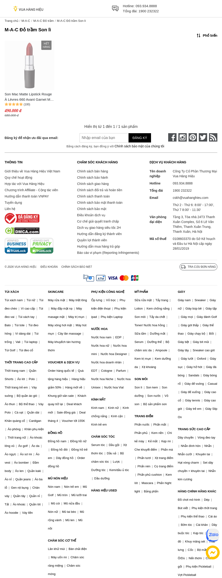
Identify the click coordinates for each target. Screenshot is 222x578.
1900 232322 (148, 11)
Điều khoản (49, 266)
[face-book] (172, 137)
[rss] (213, 137)
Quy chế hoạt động (18, 177)
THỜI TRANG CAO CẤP (21, 362)
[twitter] (203, 137)
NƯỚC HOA (99, 329)
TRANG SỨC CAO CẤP (194, 429)
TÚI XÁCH (12, 292)
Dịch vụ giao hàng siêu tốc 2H (99, 227)
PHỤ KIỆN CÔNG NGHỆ (107, 292)
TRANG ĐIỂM (144, 416)
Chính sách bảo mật (91, 209)
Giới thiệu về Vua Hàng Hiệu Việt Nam (32, 171)
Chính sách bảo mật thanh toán (99, 202)
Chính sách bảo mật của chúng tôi (139, 146)
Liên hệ (10, 209)
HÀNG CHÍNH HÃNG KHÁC (197, 491)
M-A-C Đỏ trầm (43, 21)
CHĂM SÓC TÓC (103, 436)
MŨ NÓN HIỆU (58, 478)
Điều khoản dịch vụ (91, 215)
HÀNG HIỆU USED (104, 490)
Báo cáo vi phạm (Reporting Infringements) (108, 253)
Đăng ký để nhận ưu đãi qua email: (31, 138)
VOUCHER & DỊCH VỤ (64, 362)
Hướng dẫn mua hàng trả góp (98, 246)
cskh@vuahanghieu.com (191, 198)
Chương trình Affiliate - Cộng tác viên (31, 190)
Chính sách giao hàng (93, 184)
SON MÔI (141, 379)
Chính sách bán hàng (92, 171)
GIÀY (181, 292)
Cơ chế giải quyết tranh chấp (98, 221)
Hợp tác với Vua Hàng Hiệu (24, 184)
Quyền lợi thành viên (92, 240)
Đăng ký (139, 138)
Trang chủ (11, 21)
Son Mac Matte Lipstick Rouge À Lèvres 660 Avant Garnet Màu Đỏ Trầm (29, 97)
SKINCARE (56, 292)
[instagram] (182, 137)
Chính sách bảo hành (92, 177)
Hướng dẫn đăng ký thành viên (99, 234)
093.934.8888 (146, 6)
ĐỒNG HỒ (55, 433)
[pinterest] (193, 137)
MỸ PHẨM (141, 292)
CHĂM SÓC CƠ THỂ (62, 540)
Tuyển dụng (13, 202)
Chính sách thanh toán (93, 196)
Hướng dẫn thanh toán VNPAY (27, 196)
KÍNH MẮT (98, 399)
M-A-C (25, 21)
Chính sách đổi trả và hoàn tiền (99, 190)
